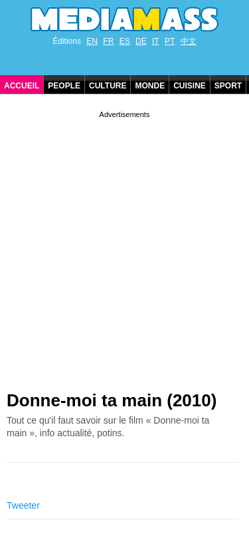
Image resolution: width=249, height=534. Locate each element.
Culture (107, 85)
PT (170, 41)
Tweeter (23, 505)
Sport (228, 85)
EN (92, 41)
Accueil (21, 85)
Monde (150, 85)
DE (141, 41)
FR (108, 41)
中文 (189, 41)
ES (125, 41)
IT (155, 41)
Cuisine (189, 85)
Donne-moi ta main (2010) (111, 400)
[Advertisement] (124, 245)
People (64, 85)
